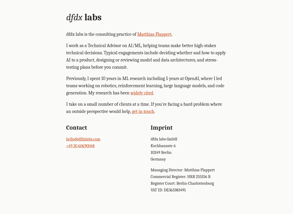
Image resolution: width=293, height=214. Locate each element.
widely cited (142, 93)
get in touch (143, 111)
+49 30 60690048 (80, 146)
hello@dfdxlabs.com (83, 139)
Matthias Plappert (154, 34)
